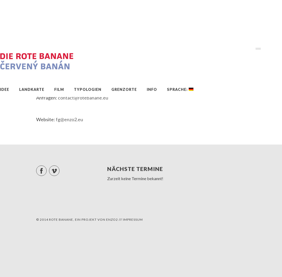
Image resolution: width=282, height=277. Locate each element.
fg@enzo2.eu (69, 119)
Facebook (46, 168)
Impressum (133, 219)
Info (152, 89)
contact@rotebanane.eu (83, 98)
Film (59, 89)
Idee (4, 89)
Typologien (87, 89)
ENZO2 (112, 219)
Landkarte (31, 89)
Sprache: (180, 89)
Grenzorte (124, 89)
